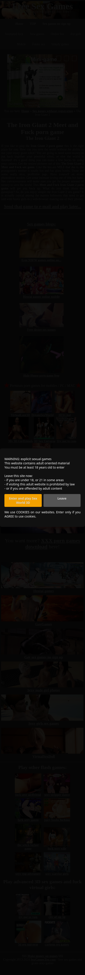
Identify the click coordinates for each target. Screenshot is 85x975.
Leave (61, 498)
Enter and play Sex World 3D (23, 500)
